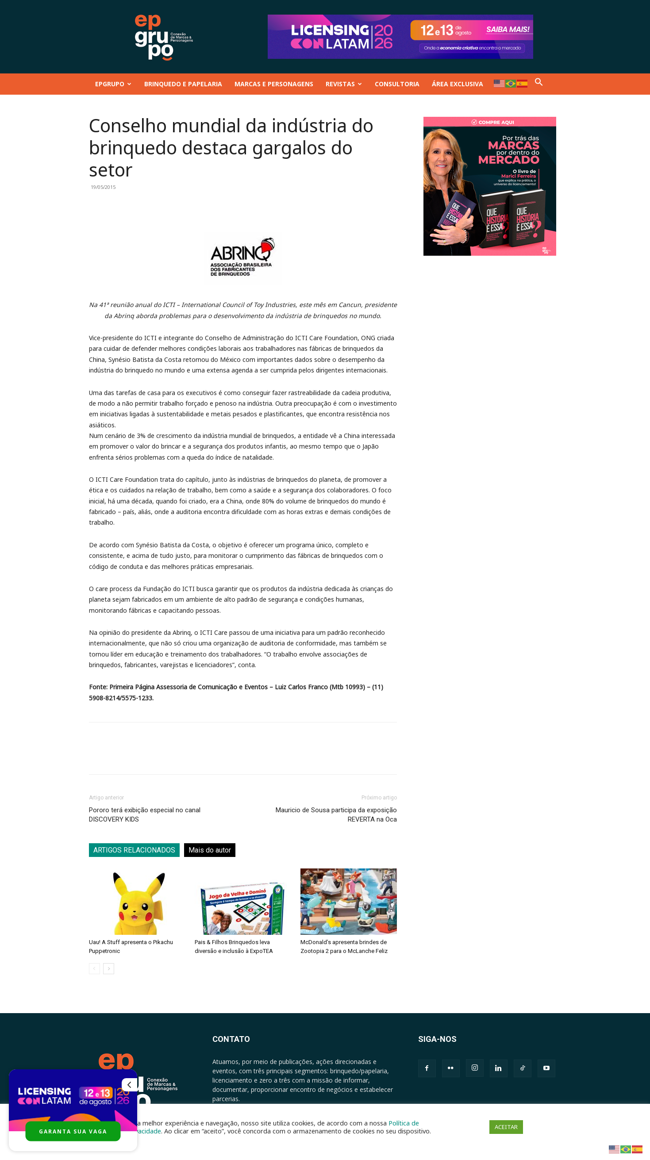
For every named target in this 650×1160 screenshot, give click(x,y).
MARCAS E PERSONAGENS (274, 84)
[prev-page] (94, 968)
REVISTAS (344, 84)
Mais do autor (209, 850)
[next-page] (108, 968)
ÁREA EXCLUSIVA (457, 84)
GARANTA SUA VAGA (73, 1131)
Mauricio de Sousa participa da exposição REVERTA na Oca (336, 814)
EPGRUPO (113, 84)
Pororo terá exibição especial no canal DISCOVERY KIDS (144, 814)
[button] (539, 84)
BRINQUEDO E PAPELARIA (183, 84)
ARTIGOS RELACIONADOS (134, 850)
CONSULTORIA (397, 84)
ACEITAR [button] (506, 1127)
